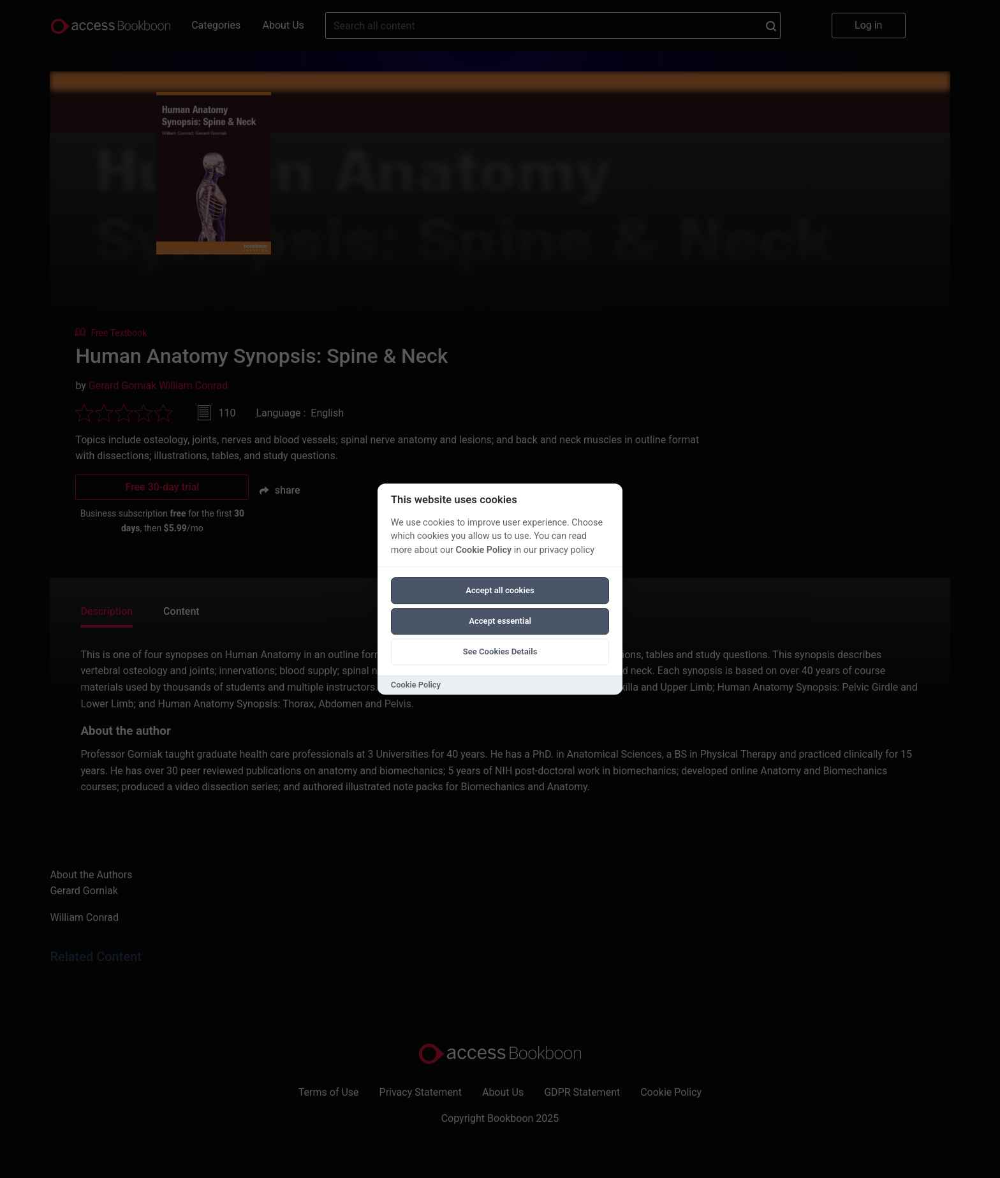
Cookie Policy (483, 550)
